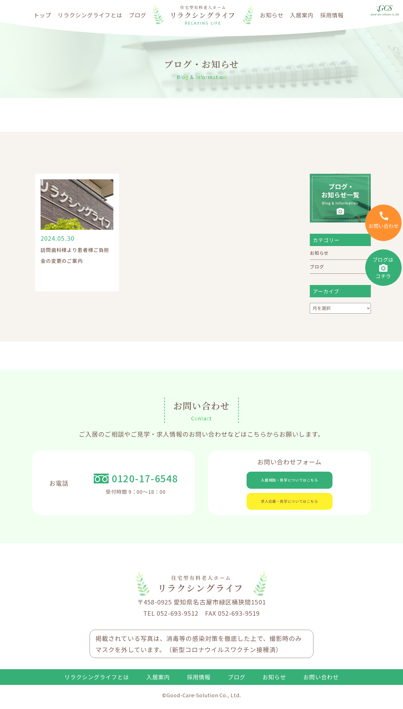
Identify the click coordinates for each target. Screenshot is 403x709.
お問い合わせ (321, 686)
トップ (42, 15)
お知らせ (271, 15)
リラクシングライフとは (90, 15)
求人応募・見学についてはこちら (289, 507)
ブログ (137, 15)
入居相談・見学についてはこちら (289, 481)
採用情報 (332, 15)
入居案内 (301, 15)
